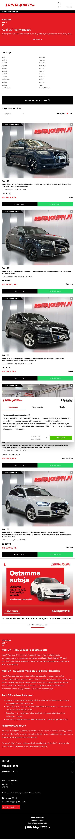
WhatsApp (55, 204)
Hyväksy (61, 438)
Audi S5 (41, 77)
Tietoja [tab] (62, 407)
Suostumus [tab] (13, 407)
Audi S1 (41, 68)
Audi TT (41, 85)
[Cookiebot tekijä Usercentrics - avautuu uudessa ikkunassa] (62, 400)
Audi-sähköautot (45, 88)
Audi (5, 22)
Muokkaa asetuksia (39, 438)
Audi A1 (4, 60)
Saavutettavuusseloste (37, 823)
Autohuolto (10, 771)
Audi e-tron (5, 79)
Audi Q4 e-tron (7, 88)
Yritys (5, 761)
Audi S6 (41, 79)
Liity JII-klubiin (11, 807)
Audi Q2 (4, 82)
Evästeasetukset (37, 820)
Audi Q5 (42, 57)
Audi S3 (41, 71)
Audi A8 (4, 77)
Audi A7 (4, 74)
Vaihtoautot (7, 19)
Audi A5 (4, 68)
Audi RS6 (42, 65)
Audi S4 (41, 74)
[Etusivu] (18, 5)
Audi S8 (41, 82)
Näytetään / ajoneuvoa (37, 625)
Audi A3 (4, 63)
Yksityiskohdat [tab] (37, 407)
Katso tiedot (19, 204)
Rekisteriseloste (37, 817)
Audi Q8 (42, 60)
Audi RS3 (42, 63)
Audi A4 (4, 65)
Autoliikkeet (10, 766)
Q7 (3, 25)
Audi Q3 (4, 85)
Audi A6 (4, 71)
